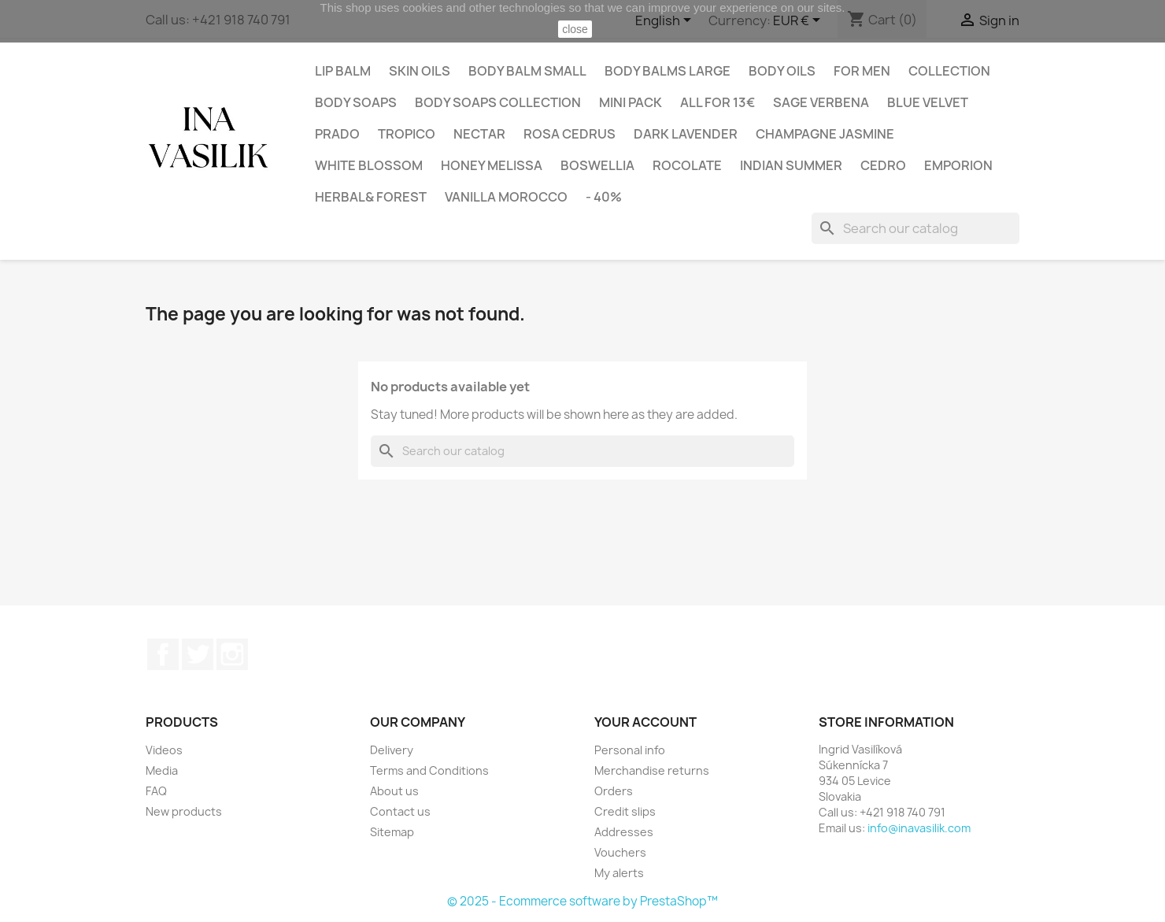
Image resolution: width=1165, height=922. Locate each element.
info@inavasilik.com (919, 827)
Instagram (232, 654)
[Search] (915, 228)
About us (394, 790)
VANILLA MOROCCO (506, 197)
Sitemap (392, 831)
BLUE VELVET (927, 102)
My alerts (619, 872)
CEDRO (883, 165)
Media (162, 770)
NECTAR (479, 134)
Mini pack (630, 102)
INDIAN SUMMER (791, 165)
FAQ (156, 790)
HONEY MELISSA (491, 165)
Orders (613, 790)
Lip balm (343, 71)
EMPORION (958, 165)
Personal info (629, 749)
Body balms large (667, 71)
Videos (164, 749)
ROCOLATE (687, 165)
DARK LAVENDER (686, 134)
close (575, 29)
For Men (862, 71)
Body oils (782, 71)
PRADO (337, 134)
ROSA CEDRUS (569, 134)
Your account (645, 722)
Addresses (623, 831)
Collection (949, 71)
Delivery (391, 749)
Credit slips (625, 811)
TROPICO (406, 134)
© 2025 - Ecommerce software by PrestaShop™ (582, 901)
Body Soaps (356, 102)
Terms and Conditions (429, 770)
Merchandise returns (651, 770)
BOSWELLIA (597, 165)
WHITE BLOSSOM (369, 165)
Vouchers (620, 852)
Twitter (197, 654)
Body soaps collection (498, 102)
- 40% (604, 197)
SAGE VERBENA (821, 102)
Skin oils (419, 71)
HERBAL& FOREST (371, 197)
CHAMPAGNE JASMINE (825, 134)
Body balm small (527, 71)
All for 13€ (717, 102)
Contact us (400, 811)
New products (184, 811)
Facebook (163, 654)
